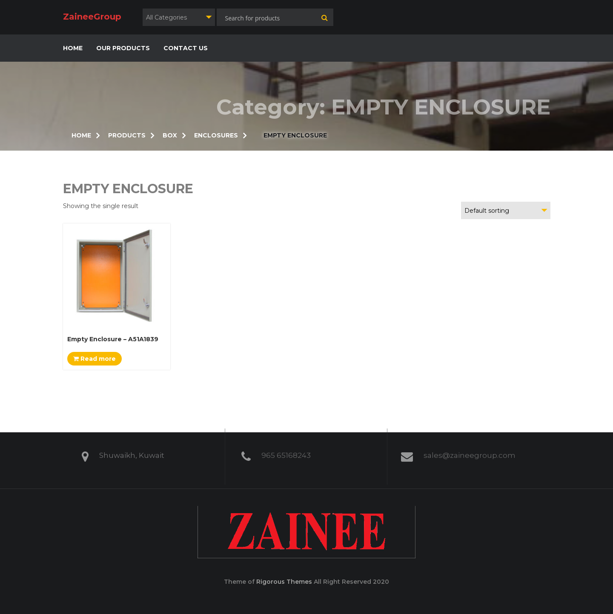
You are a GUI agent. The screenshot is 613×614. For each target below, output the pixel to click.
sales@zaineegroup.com (470, 453)
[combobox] (179, 17)
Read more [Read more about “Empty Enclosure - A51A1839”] (94, 359)
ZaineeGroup (92, 16)
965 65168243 (286, 453)
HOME (73, 48)
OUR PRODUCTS (123, 48)
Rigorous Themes (284, 581)
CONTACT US (185, 48)
